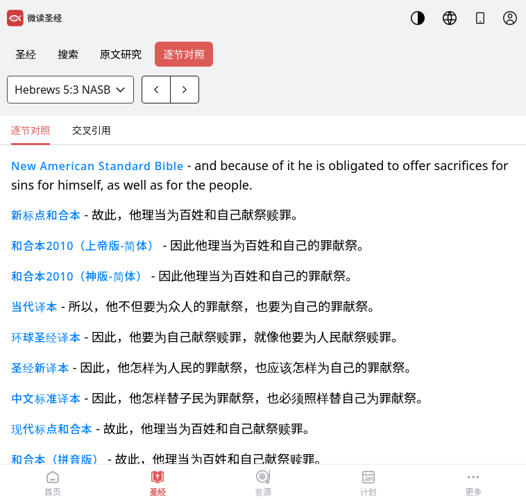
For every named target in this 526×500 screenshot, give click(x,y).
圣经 (25, 54)
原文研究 (121, 54)
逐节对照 (184, 54)
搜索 (68, 54)
